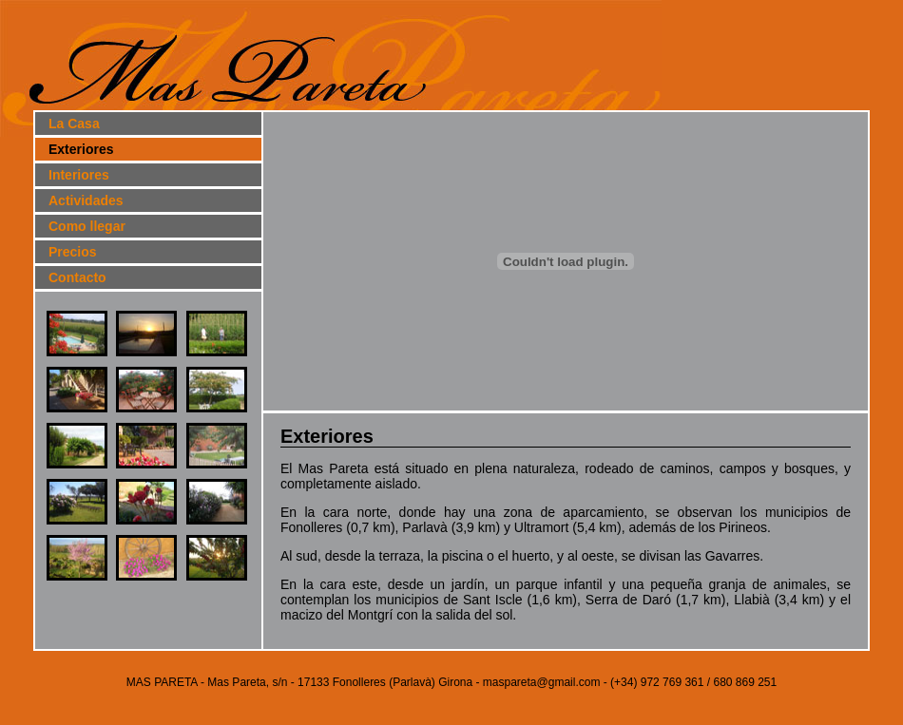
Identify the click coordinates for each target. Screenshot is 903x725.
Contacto (77, 277)
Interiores (78, 174)
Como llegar (86, 226)
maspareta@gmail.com (542, 682)
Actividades (86, 200)
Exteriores (80, 149)
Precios (72, 251)
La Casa (74, 123)
